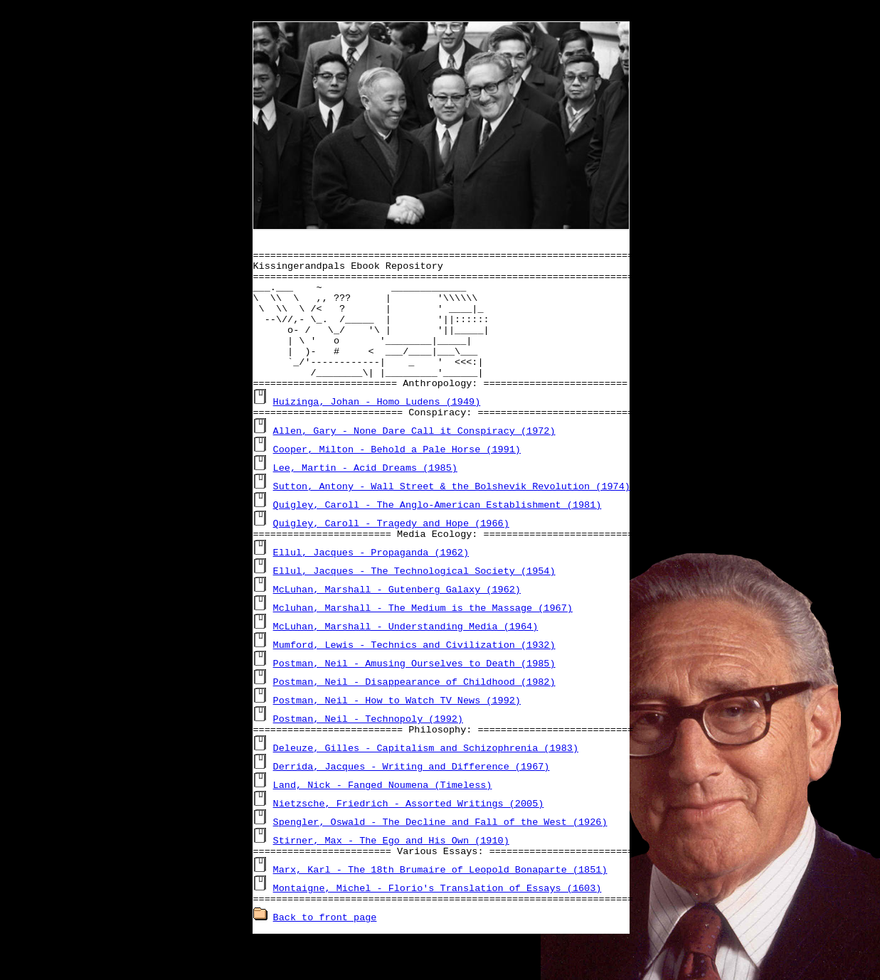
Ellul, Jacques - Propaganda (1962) (371, 586)
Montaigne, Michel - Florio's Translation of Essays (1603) (437, 926)
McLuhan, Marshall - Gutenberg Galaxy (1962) (397, 623)
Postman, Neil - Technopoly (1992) (368, 752)
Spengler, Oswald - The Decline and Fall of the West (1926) (440, 857)
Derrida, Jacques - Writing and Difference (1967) (411, 802)
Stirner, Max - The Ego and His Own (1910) (391, 876)
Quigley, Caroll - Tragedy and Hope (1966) (391, 554)
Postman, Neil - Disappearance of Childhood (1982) (414, 715)
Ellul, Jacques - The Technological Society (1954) (414, 604)
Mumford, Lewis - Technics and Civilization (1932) (414, 678)
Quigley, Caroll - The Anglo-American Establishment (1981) (437, 536)
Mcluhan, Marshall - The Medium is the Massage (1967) (423, 641)
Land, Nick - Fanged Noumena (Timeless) (382, 820)
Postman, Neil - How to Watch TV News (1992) (397, 734)
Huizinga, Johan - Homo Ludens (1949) (377, 431)
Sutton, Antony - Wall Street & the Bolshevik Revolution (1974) (451, 517)
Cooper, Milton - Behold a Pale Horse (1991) (397, 480)
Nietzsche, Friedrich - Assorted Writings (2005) (408, 839)
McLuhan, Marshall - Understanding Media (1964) (406, 660)
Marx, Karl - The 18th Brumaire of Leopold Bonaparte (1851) (440, 907)
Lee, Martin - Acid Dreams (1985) (365, 499)
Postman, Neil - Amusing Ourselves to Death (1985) (414, 697)
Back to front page (325, 957)
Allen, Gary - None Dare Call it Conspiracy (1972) (414, 462)
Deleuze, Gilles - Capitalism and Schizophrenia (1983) (425, 783)
